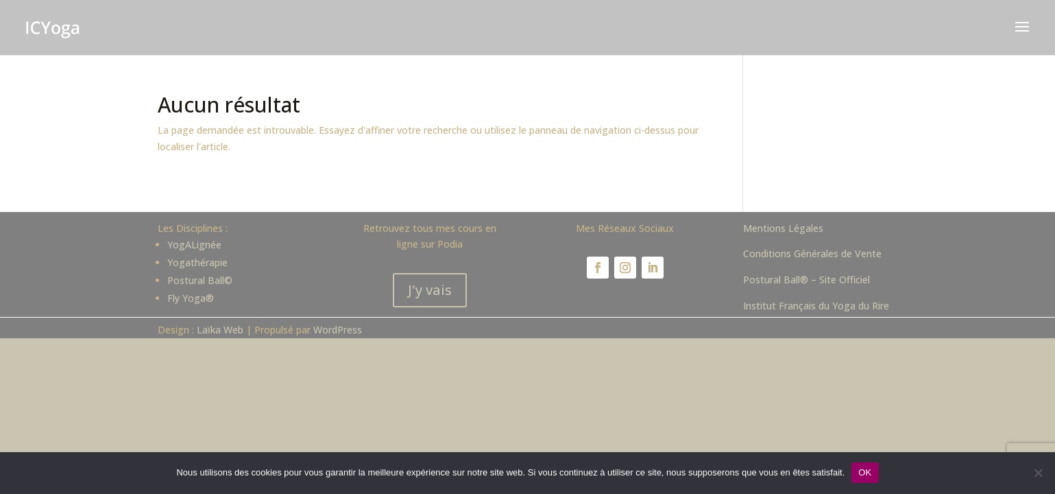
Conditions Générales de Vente (812, 253)
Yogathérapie (197, 262)
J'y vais (430, 290)
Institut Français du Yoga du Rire (816, 305)
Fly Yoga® (190, 298)
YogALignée (194, 244)
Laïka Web (220, 329)
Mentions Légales (783, 228)
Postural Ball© (199, 280)
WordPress (337, 329)
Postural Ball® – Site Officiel (806, 279)
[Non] (1038, 473)
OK (864, 472)
